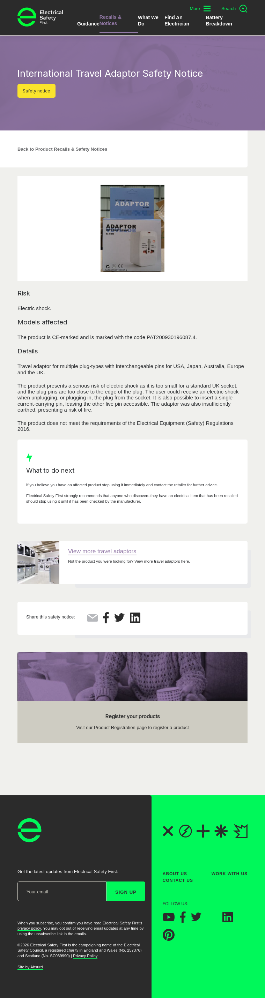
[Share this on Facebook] (106, 621)
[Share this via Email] (92, 620)
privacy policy (29, 928)
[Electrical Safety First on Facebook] (183, 921)
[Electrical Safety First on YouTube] (169, 919)
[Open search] (234, 9)
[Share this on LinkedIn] (135, 621)
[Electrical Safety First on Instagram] (212, 920)
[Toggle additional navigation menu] (200, 8)
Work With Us (230, 873)
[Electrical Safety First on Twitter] (196, 920)
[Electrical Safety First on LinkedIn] (227, 920)
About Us (175, 873)
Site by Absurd (30, 967)
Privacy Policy (85, 956)
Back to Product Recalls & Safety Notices (62, 149)
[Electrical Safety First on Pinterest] (169, 939)
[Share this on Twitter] (119, 620)
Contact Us (178, 880)
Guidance (88, 24)
